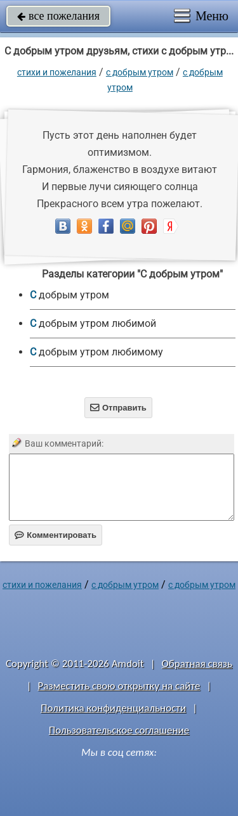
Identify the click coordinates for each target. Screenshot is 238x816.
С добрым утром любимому (96, 352)
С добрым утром (139, 72)
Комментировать (55, 535)
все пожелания (58, 16)
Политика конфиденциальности (113, 708)
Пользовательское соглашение (119, 730)
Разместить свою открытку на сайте (119, 685)
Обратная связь (196, 663)
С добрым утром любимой (93, 323)
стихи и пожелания (56, 72)
